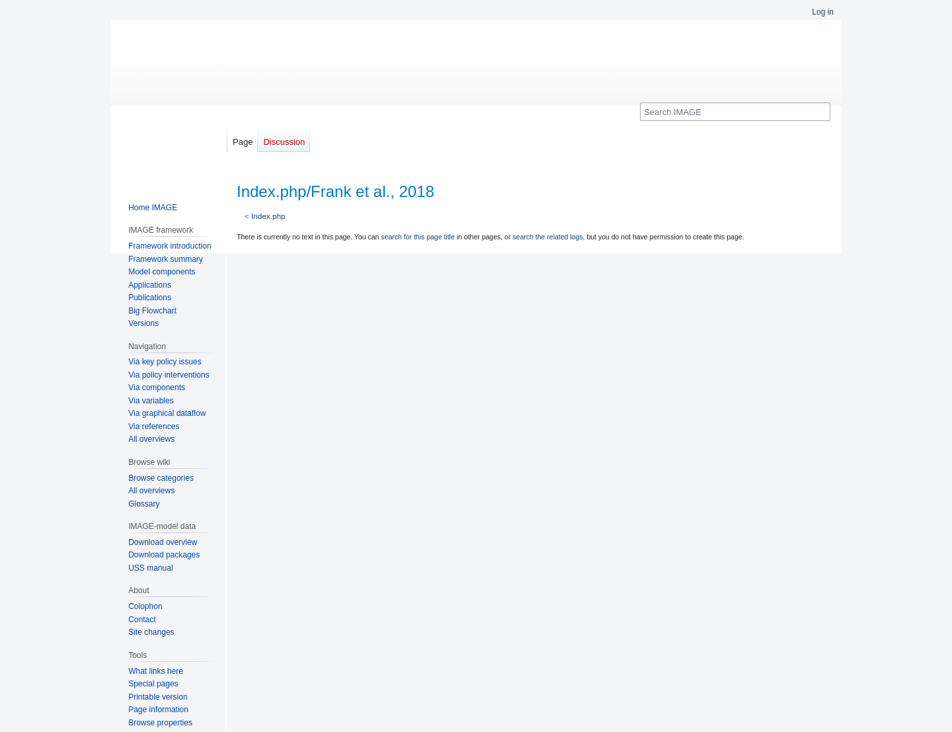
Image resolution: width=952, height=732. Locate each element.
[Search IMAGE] (735, 111)
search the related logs (547, 237)
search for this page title (417, 237)
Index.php (268, 216)
